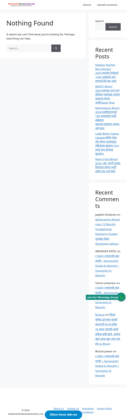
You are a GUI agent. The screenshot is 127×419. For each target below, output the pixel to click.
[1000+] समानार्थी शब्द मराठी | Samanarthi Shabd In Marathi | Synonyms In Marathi (107, 265)
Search (99, 21)
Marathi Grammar (107, 4)
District (87, 4)
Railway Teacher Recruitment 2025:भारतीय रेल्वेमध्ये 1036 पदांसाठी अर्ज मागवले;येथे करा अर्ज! (106, 73)
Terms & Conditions (83, 412)
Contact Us (73, 408)
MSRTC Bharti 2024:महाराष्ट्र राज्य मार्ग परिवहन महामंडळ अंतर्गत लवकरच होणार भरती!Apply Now (107, 94)
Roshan (100, 315)
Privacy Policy (104, 408)
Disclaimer (88, 408)
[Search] (56, 48)
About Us (59, 408)
